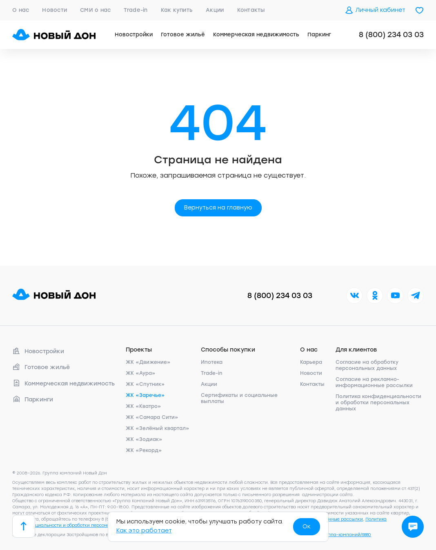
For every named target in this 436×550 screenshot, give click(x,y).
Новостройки (134, 34)
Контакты (251, 10)
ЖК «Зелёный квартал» (157, 428)
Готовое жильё (183, 34)
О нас (20, 10)
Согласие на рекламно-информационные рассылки (374, 382)
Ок (307, 526)
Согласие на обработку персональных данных (367, 365)
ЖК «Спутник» (145, 384)
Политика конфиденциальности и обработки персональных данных (378, 403)
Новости (54, 10)
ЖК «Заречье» (145, 395)
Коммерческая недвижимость (256, 34)
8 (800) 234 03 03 (391, 34)
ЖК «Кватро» (143, 406)
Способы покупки (228, 349)
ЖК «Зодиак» (144, 439)
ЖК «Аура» (141, 373)
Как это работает (144, 530)
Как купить (177, 10)
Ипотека (211, 362)
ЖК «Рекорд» (144, 450)
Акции (215, 10)
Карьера (311, 362)
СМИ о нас (95, 10)
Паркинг (319, 34)
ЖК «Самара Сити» (152, 417)
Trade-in (135, 10)
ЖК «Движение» (148, 362)
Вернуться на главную (218, 207)
